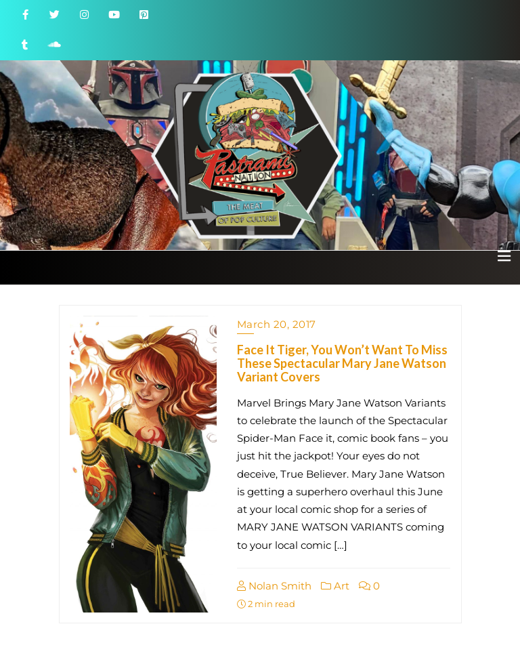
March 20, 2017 (276, 324)
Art (335, 585)
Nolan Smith (274, 585)
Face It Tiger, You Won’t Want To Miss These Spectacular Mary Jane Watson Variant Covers (342, 363)
